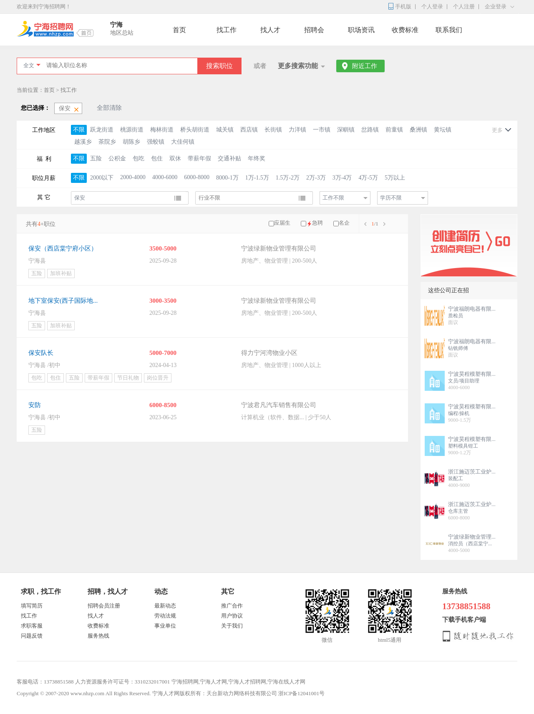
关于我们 (232, 626)
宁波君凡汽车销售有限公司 (278, 405)
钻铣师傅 (458, 348)
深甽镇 (346, 130)
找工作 (227, 29)
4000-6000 (165, 177)
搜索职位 (219, 65)
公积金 (117, 158)
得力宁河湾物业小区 (269, 352)
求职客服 (32, 626)
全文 (28, 65)
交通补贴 (229, 158)
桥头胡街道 (194, 130)
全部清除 (109, 107)
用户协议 (232, 616)
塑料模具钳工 (463, 446)
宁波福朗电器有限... (472, 309)
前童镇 (394, 130)
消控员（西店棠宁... (470, 544)
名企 (344, 223)
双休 (175, 158)
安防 (34, 405)
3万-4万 (342, 178)
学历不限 (391, 198)
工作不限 (333, 198)
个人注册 (464, 6)
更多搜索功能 (298, 65)
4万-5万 (368, 178)
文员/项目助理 (463, 381)
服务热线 (98, 636)
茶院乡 (107, 142)
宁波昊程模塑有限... (472, 374)
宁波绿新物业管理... (472, 537)
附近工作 (364, 66)
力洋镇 (297, 130)
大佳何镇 (182, 142)
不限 (79, 130)
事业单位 (165, 626)
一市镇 (321, 130)
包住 (157, 158)
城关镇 (225, 130)
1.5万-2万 (288, 178)
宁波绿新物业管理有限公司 (278, 248)
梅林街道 (162, 130)
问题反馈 (32, 636)
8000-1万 (227, 178)
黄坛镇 (442, 130)
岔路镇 (370, 130)
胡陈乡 (131, 142)
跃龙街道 (101, 130)
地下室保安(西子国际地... (63, 300)
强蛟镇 (155, 142)
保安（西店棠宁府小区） (62, 248)
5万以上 (395, 178)
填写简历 (32, 606)
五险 (96, 158)
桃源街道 (132, 130)
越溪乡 (83, 142)
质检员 (455, 316)
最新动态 (165, 606)
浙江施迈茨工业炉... (472, 471)
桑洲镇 (418, 130)
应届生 (282, 223)
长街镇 (273, 130)
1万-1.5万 (257, 178)
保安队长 (40, 352)
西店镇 (249, 130)
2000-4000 (133, 177)
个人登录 (432, 6)
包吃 (138, 158)
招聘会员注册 (104, 606)
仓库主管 (458, 511)
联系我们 (449, 29)
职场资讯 (361, 29)
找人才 (270, 29)
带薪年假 (199, 158)
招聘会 (314, 29)
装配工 (455, 478)
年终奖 (256, 158)
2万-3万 (316, 178)
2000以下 (101, 178)
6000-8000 (196, 177)
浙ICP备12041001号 (301, 693)
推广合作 (232, 606)
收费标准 (405, 29)
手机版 (403, 6)
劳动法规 (165, 616)
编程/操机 (458, 413)
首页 (179, 29)
